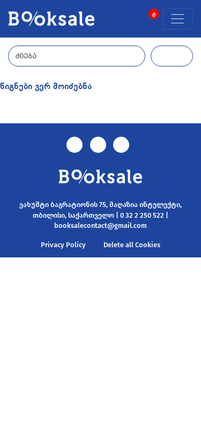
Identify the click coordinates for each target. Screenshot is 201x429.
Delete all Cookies (131, 245)
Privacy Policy (63, 245)
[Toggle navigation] (177, 18)
